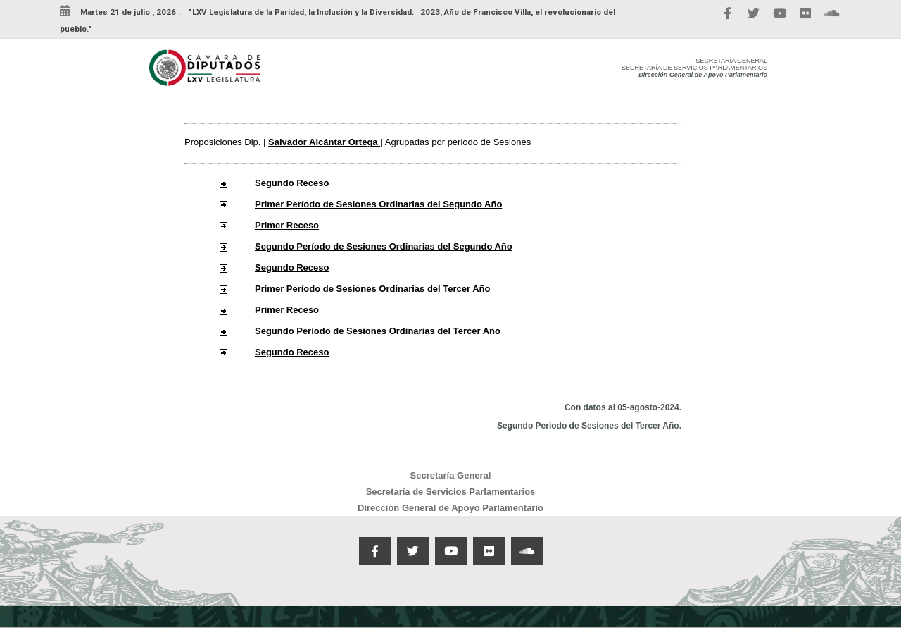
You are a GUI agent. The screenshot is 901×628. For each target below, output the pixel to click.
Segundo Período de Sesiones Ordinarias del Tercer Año (377, 331)
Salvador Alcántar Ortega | (325, 142)
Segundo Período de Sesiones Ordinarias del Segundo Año (383, 246)
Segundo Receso (292, 183)
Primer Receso (287, 225)
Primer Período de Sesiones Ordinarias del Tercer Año (373, 288)
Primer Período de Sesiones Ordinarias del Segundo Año (378, 204)
